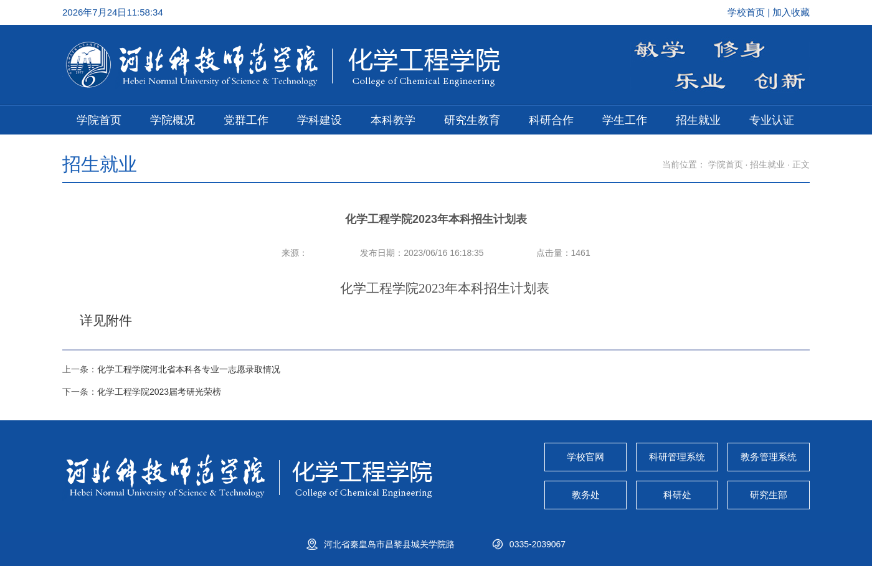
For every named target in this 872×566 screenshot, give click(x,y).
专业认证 (771, 120)
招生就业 (698, 120)
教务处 (586, 494)
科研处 (677, 494)
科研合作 (551, 120)
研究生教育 (472, 120)
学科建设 (319, 120)
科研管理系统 (677, 456)
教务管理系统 (769, 456)
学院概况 (172, 120)
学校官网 (585, 456)
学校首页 (747, 12)
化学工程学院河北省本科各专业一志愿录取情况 (188, 369)
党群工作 (246, 120)
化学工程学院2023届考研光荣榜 (159, 392)
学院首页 (99, 120)
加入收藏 (791, 12)
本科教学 (393, 120)
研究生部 (768, 494)
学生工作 (624, 120)
